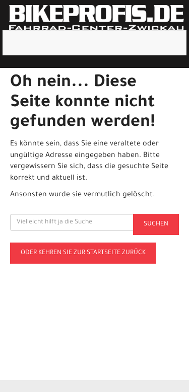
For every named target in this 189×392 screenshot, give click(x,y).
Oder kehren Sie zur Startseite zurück (83, 253)
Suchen (156, 224)
